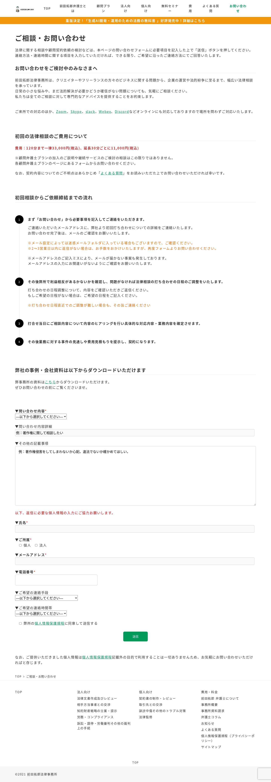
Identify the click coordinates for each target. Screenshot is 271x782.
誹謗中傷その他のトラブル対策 (162, 710)
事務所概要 (209, 704)
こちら (50, 381)
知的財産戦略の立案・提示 (97, 710)
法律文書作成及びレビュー (97, 698)
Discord (122, 111)
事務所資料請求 (213, 710)
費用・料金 (209, 692)
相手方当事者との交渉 (94, 704)
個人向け (145, 692)
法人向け (84, 692)
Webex (105, 111)
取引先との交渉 (151, 704)
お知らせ (208, 723)
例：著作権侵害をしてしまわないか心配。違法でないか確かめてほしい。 (135, 476)
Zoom (61, 111)
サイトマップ (211, 747)
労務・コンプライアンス (95, 717)
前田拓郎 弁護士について (220, 698)
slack (90, 111)
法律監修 (145, 717)
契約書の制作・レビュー (157, 698)
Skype (76, 111)
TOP (18, 692)
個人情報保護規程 (49, 623)
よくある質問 (111, 173)
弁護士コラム (211, 717)
